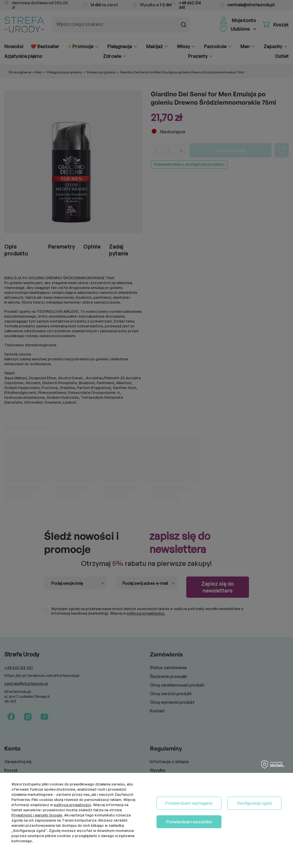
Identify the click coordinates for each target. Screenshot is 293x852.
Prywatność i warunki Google (36, 815)
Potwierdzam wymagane (189, 803)
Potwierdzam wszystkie (189, 821)
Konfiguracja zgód (254, 803)
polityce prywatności (72, 804)
